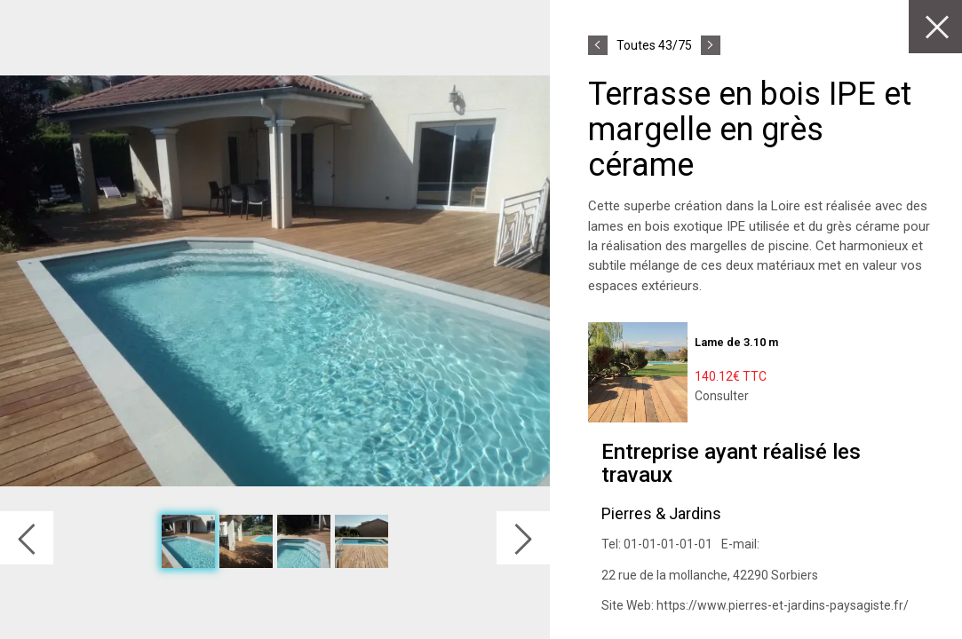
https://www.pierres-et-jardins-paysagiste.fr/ (782, 605)
